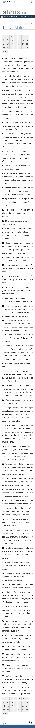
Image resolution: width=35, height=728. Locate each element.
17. (3, 265)
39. (3, 548)
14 (27, 40)
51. (3, 687)
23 (8, 48)
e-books (12, 16)
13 (23, 40)
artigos (6, 16)
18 (15, 44)
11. (3, 199)
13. (3, 221)
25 (15, 48)
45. (3, 621)
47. (3, 646)
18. (3, 276)
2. (2, 76)
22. (3, 320)
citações (30, 16)
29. (3, 408)
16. (3, 257)
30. (3, 425)
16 (8, 44)
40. (3, 562)
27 (23, 48)
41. (3, 573)
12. (3, 210)
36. (3, 508)
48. (3, 654)
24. (3, 346)
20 (23, 44)
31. (3, 446)
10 (12, 40)
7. (2, 151)
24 (12, 48)
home (3, 723)
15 (4, 44)
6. (2, 134)
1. (2, 58)
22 (4, 48)
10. (3, 188)
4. (2, 111)
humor (23, 16)
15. (3, 243)
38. (3, 530)
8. (2, 166)
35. (3, 500)
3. (2, 90)
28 (27, 48)
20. (3, 298)
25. (3, 363)
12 (19, 40)
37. (3, 519)
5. (2, 122)
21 (27, 44)
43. (3, 592)
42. (3, 584)
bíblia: (9, 27)
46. (3, 635)
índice (5, 51)
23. (3, 335)
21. (3, 306)
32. (3, 464)
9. (2, 173)
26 (19, 48)
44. (3, 606)
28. (3, 400)
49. (3, 665)
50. (3, 676)
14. (3, 229)
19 (19, 44)
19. (3, 287)
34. (3, 489)
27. (3, 385)
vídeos (18, 16)
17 (12, 44)
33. (3, 478)
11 (15, 40)
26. (3, 371)
